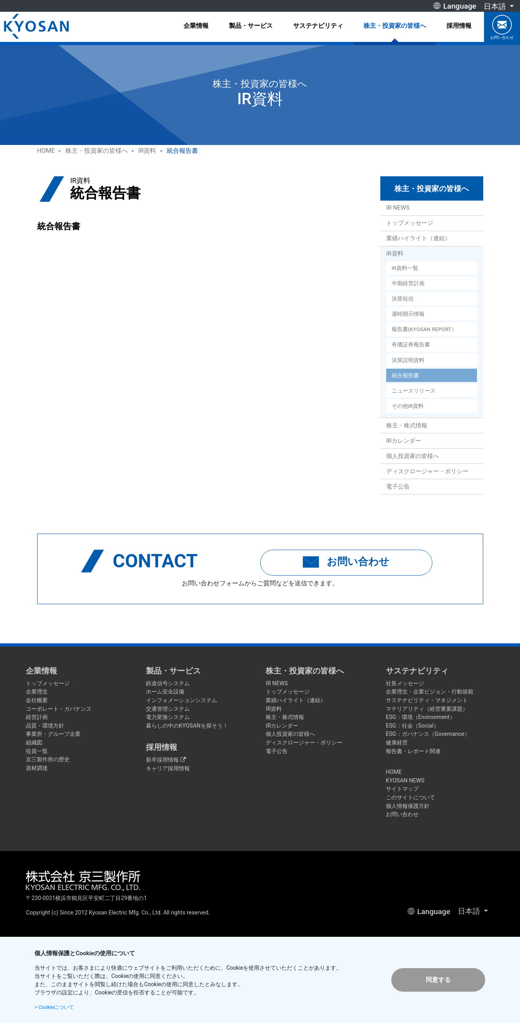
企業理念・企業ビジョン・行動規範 (429, 691)
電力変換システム (168, 717)
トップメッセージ (409, 222)
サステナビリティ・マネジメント (427, 700)
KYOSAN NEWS (405, 780)
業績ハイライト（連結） (418, 238)
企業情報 (196, 25)
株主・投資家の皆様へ (394, 25)
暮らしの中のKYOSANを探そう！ (187, 725)
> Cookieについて (55, 1007)
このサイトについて (410, 797)
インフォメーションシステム (181, 700)
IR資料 (147, 150)
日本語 (496, 6)
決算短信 (403, 298)
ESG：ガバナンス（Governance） (428, 734)
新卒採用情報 (166, 760)
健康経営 (397, 742)
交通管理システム (168, 709)
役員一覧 (37, 751)
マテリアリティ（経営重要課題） (427, 709)
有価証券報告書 (411, 344)
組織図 (34, 742)
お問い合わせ (502, 27)
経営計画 (37, 717)
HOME (46, 150)
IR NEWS (397, 207)
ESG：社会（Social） (412, 725)
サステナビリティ (318, 25)
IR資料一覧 (405, 268)
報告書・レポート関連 (413, 751)
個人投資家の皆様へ (412, 456)
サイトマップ (402, 789)
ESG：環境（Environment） (420, 717)
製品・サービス (251, 25)
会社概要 (37, 700)
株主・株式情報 (406, 425)
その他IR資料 (408, 406)
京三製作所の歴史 (48, 759)
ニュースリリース (413, 390)
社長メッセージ (405, 683)
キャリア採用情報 (168, 768)
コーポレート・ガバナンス (59, 709)
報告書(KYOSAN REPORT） (424, 329)
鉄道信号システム (168, 683)
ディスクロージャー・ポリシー (427, 471)
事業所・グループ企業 (53, 734)
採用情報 (458, 25)
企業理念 (37, 691)
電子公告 (398, 486)
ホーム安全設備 (165, 691)
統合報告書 (405, 375)
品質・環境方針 (45, 725)
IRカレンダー (403, 440)
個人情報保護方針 (408, 806)
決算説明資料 (408, 360)
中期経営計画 (408, 283)
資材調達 (37, 768)
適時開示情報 (408, 314)
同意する (438, 979)
